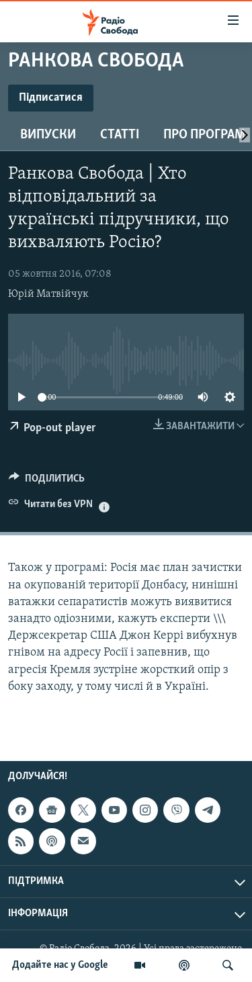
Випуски (48, 135)
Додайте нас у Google (60, 965)
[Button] (47, 481)
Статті (119, 135)
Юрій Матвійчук (48, 294)
